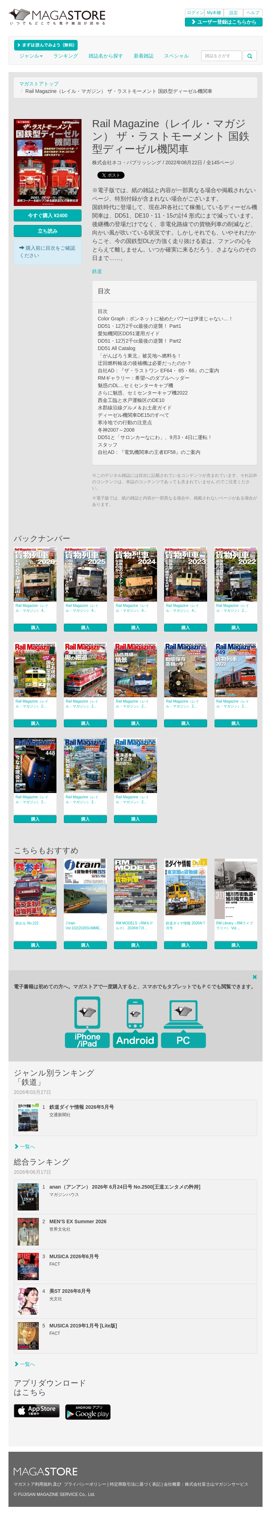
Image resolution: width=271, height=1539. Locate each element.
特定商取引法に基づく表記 (135, 1484)
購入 (35, 627)
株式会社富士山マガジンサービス (216, 1484)
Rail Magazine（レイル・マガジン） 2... (232, 608)
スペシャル (176, 56)
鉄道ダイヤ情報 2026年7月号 (185, 925)
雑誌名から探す (106, 56)
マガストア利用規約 (33, 1484)
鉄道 (97, 271)
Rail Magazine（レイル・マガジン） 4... (32, 608)
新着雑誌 (143, 56)
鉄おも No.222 (27, 923)
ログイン (195, 12)
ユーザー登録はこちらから (224, 22)
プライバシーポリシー (85, 1484)
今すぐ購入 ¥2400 (48, 215)
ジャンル (31, 56)
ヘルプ (253, 12)
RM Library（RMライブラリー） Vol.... (234, 925)
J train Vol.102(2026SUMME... (84, 925)
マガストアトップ (39, 84)
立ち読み (48, 231)
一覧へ (24, 1146)
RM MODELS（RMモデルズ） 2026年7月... (134, 925)
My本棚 (214, 12)
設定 (233, 12)
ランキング (65, 56)
